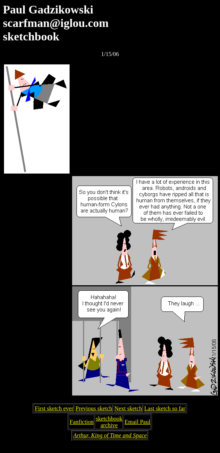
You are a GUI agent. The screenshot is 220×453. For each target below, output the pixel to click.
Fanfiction (82, 422)
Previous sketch (93, 408)
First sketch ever (54, 408)
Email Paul (137, 422)
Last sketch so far (164, 408)
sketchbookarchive (109, 422)
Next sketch (128, 408)
